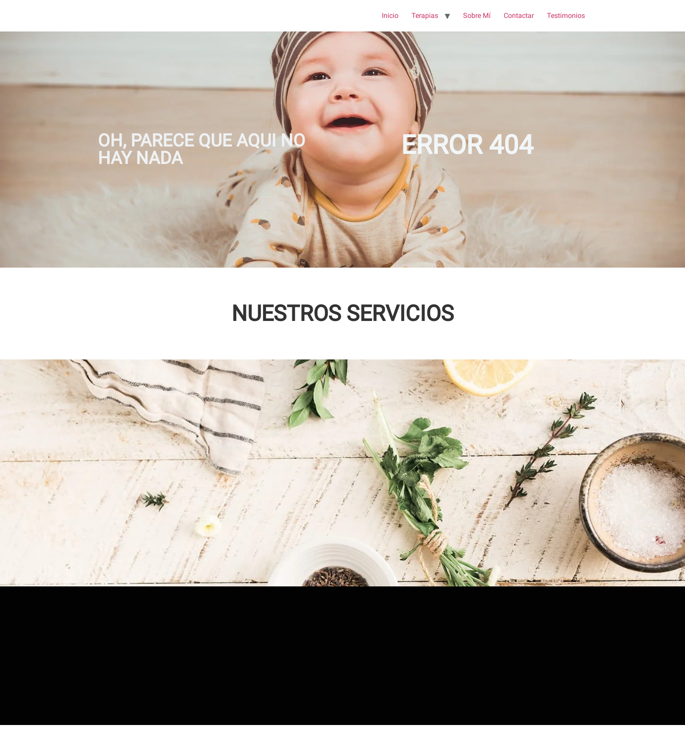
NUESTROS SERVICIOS (343, 313)
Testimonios (566, 15)
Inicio (390, 15)
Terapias (425, 15)
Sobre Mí (477, 15)
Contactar (519, 15)
